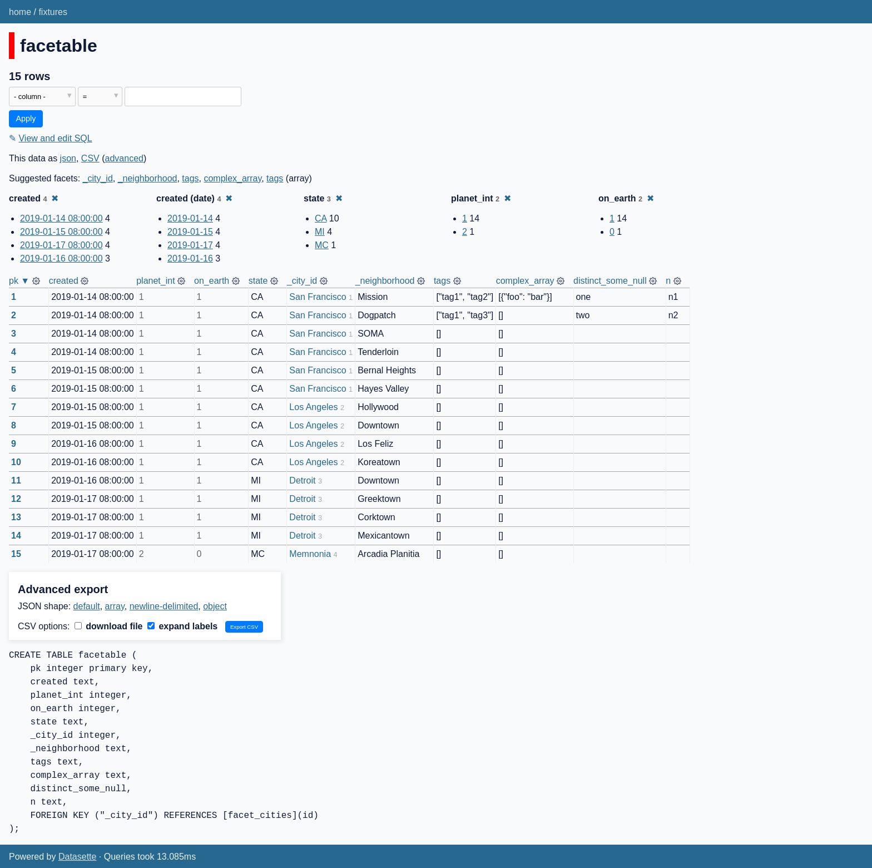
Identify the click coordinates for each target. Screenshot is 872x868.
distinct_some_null (610, 280)
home (20, 12)
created (63, 280)
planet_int (155, 280)
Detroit (302, 480)
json (68, 158)
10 (16, 462)
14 (16, 535)
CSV (90, 158)
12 (16, 499)
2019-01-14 (190, 218)
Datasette (77, 856)
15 (16, 554)
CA (320, 218)
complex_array (232, 178)
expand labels (182, 626)
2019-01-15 (190, 231)
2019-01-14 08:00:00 (61, 218)
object (215, 606)
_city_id (98, 178)
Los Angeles (313, 407)
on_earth (211, 280)
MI (320, 231)
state (258, 280)
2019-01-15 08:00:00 (61, 231)
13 (16, 517)
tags (190, 178)
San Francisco (317, 297)
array (115, 606)
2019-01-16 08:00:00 (61, 258)
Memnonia (310, 554)
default (86, 606)
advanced (124, 158)
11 (16, 480)
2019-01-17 (190, 245)
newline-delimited (164, 606)
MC (322, 245)
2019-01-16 (190, 258)
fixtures (52, 12)
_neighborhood (147, 178)
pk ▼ (19, 280)
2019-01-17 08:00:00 (61, 245)
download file (109, 626)
